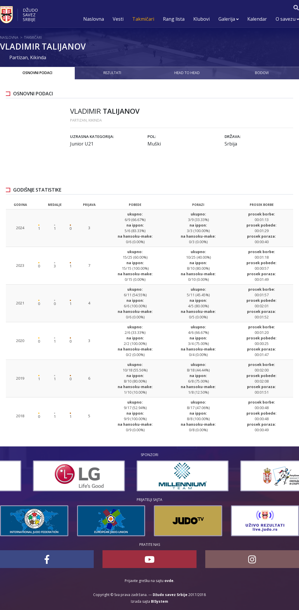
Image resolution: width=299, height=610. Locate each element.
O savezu (287, 19)
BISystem (159, 601)
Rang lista (174, 19)
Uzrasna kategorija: (92, 136)
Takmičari (143, 19)
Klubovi (201, 19)
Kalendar (257, 19)
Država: (233, 136)
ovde (168, 580)
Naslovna (93, 19)
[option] (46, 475)
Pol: (151, 136)
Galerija (228, 19)
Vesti (118, 19)
